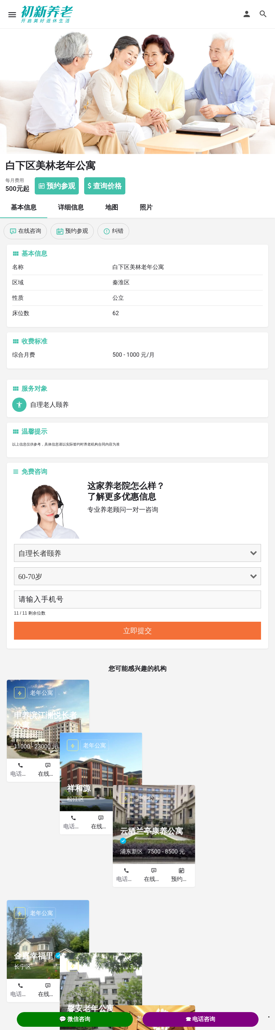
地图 (111, 207)
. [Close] (269, 1014)
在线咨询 (49, 773)
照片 (146, 207)
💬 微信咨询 (75, 1019)
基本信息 (24, 207)
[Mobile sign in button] (246, 14)
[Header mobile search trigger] (263, 14)
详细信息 (71, 207)
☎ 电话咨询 (200, 1019)
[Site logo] (48, 14)
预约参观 (76, 773)
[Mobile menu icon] (12, 14)
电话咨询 (21, 773)
